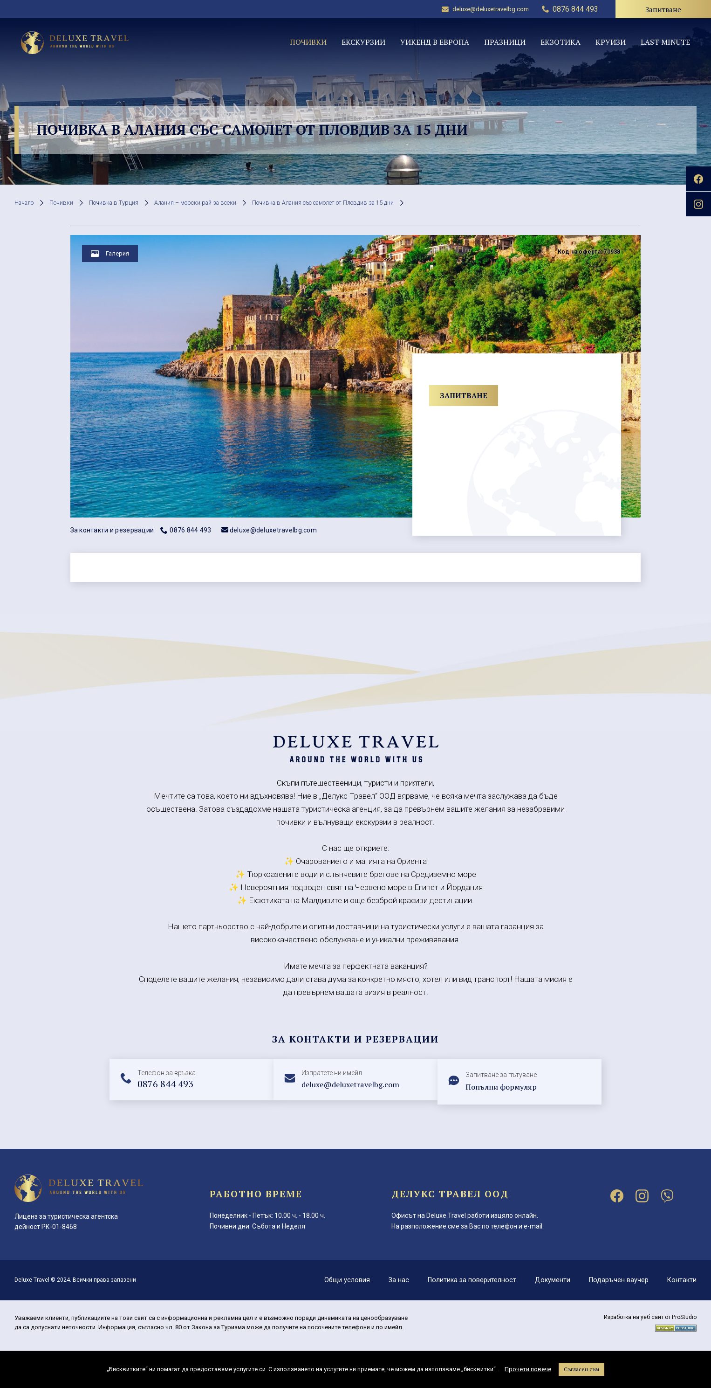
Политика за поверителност (469, 1280)
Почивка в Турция (124, 202)
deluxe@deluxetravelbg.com (485, 9)
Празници (505, 42)
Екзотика (560, 42)
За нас (394, 1280)
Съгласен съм (581, 1369)
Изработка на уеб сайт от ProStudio (650, 1317)
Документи (550, 1280)
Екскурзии (363, 42)
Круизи (610, 42)
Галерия (122, 257)
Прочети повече (528, 1369)
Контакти (681, 1280)
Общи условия (342, 1280)
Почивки (308, 42)
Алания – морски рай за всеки (214, 202)
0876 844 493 (185, 530)
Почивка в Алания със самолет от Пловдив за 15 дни (358, 202)
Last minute (665, 42)
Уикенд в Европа (434, 42)
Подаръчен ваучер (617, 1280)
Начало (26, 202)
